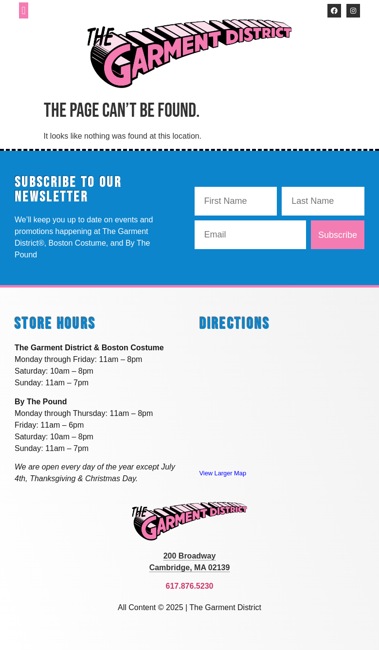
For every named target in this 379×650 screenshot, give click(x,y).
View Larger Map (223, 473)
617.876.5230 (190, 586)
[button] (23, 10)
